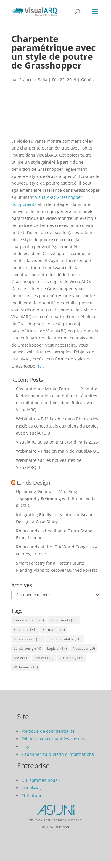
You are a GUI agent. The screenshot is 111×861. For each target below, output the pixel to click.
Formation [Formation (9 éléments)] (54, 629)
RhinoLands (33, 795)
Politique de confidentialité (48, 731)
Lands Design (33, 482)
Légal (26, 746)
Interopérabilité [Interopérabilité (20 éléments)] (65, 638)
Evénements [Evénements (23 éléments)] (64, 620)
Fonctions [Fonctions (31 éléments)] (25, 629)
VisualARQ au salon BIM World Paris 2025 (57, 442)
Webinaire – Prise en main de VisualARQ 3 (57, 451)
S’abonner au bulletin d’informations (57, 754)
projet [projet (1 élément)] (21, 657)
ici (40, 366)
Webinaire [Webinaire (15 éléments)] (26, 667)
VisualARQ (31, 788)
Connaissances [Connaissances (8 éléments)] (29, 620)
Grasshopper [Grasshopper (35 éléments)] (28, 638)
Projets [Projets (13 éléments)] (44, 657)
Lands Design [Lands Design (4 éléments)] (27, 648)
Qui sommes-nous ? (40, 780)
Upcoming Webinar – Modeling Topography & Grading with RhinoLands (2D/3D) (55, 499)
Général (89, 79)
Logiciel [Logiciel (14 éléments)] (57, 648)
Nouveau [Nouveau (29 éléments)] (84, 648)
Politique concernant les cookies (53, 739)
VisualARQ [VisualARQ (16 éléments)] (71, 657)
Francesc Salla (33, 79)
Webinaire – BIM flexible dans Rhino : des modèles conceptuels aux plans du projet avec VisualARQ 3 (57, 426)
